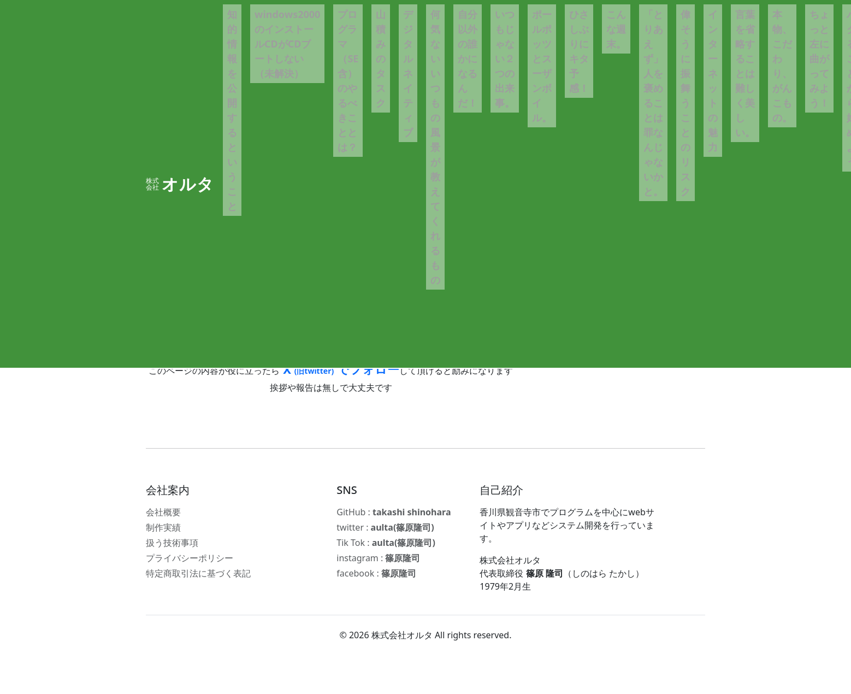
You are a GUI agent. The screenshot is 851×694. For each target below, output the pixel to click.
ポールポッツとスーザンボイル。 (542, 66)
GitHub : (393, 512)
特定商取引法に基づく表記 (198, 573)
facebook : (376, 573)
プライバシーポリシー (189, 558)
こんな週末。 (616, 29)
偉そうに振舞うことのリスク (685, 103)
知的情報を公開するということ (232, 110)
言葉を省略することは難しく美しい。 (745, 73)
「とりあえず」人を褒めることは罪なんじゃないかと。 (653, 103)
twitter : (385, 527)
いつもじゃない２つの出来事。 (505, 58)
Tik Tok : (385, 543)
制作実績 (163, 527)
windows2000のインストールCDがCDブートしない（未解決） (287, 44)
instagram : (378, 558)
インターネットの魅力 (713, 81)
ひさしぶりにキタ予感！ (579, 51)
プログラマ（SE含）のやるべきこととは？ (348, 81)
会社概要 (163, 512)
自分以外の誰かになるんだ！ (467, 58)
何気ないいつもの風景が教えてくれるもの (435, 147)
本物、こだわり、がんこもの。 (782, 66)
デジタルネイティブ (408, 73)
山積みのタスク (381, 58)
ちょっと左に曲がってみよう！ (819, 58)
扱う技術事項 (172, 543)
